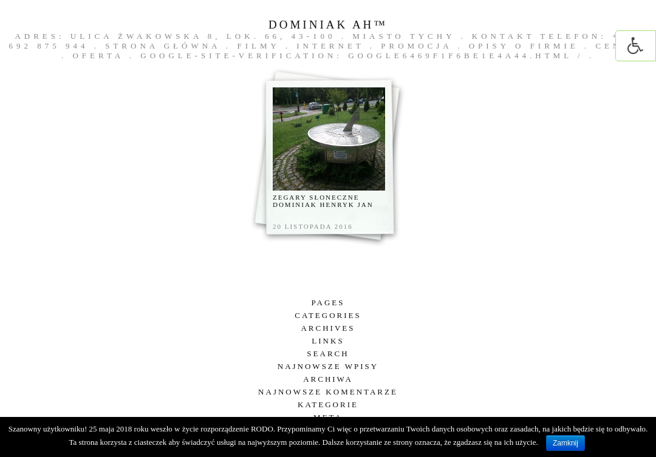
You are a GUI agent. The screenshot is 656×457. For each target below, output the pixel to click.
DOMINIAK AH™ (328, 24)
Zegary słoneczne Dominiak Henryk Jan (323, 201)
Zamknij (565, 443)
